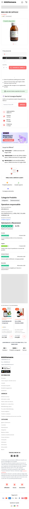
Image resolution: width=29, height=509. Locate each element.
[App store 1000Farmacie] (7, 368)
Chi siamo (3, 378)
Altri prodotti (4, 447)
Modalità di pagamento (6, 388)
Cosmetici (3, 425)
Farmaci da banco (5, 437)
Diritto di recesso (5, 397)
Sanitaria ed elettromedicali (7, 435)
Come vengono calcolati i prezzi (8, 381)
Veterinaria (3, 442)
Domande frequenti (5, 385)
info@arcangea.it (5, 219)
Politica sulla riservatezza (7, 401)
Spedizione (3, 390)
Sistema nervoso (15, 200)
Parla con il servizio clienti (14, 178)
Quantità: (5, 65)
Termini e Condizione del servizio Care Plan (11, 416)
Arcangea (4, 14)
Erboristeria (4, 444)
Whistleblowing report (6, 406)
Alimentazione (4, 427)
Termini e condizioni (5, 414)
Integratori (5, 200)
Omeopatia (3, 440)
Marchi (2, 449)
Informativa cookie (5, 399)
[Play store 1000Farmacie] (7, 371)
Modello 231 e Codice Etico (7, 404)
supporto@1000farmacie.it (7, 364)
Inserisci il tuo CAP (8, 104)
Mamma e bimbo (5, 432)
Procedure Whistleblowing (7, 409)
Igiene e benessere (5, 422)
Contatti (3, 383)
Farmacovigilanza (5, 411)
